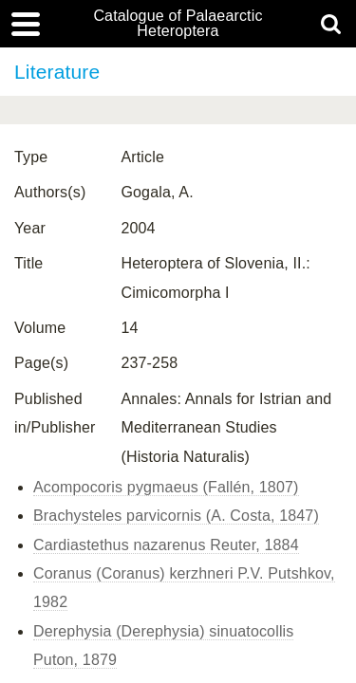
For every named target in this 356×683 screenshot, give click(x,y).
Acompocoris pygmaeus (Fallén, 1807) (166, 487)
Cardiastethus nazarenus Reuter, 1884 (166, 545)
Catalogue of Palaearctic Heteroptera (177, 24)
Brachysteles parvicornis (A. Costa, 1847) (176, 516)
